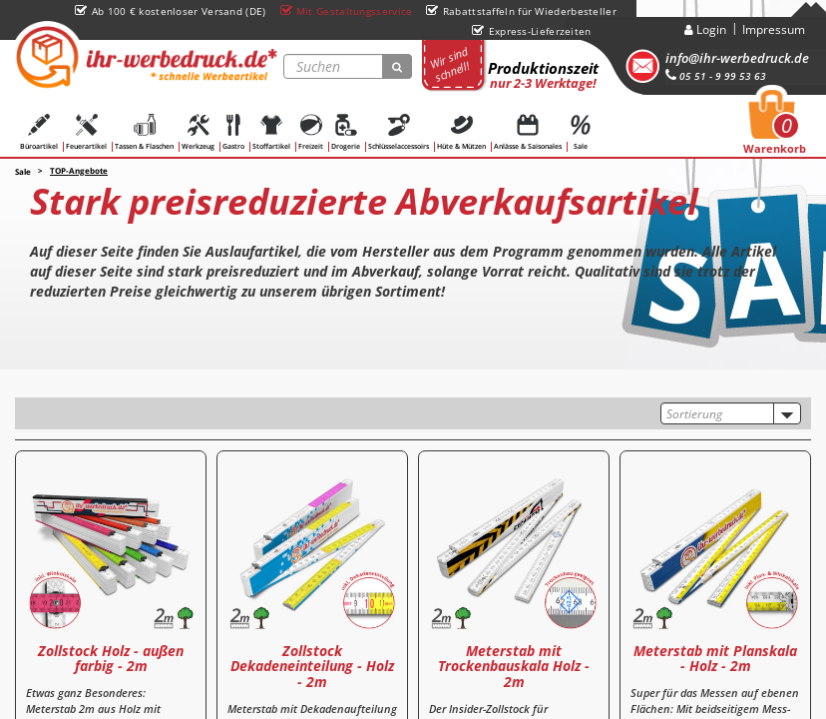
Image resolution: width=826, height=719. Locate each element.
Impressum (773, 29)
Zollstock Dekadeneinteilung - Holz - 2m (312, 666)
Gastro (233, 132)
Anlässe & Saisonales (528, 132)
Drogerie (345, 132)
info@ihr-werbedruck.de (737, 58)
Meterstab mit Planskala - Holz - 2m (715, 658)
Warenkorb (774, 128)
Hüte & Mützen (461, 132)
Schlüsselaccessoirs (398, 132)
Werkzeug (198, 132)
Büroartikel (39, 132)
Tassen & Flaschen (144, 132)
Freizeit (310, 132)
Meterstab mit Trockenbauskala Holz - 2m (514, 666)
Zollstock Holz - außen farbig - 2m (111, 658)
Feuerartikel (86, 132)
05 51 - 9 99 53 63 (715, 76)
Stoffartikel (271, 132)
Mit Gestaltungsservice (346, 11)
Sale (581, 132)
